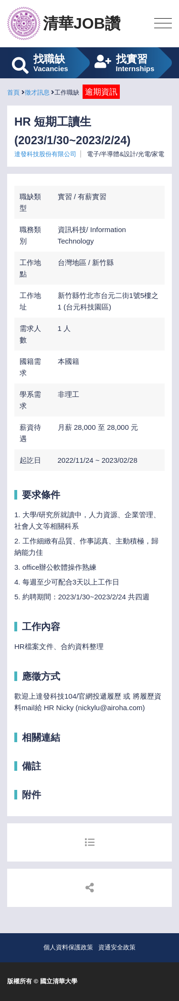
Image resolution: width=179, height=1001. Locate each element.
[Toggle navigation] (163, 23)
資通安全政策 (117, 947)
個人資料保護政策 (68, 947)
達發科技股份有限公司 (45, 154)
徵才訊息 (37, 92)
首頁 (13, 92)
